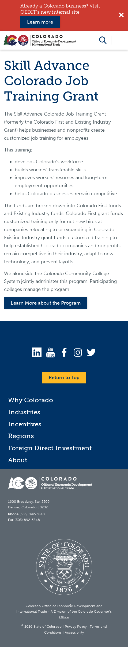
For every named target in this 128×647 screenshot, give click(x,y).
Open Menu (119, 40)
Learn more (40, 22)
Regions (21, 436)
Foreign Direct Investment (50, 448)
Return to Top (64, 377)
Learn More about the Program (46, 303)
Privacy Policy (75, 626)
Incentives (25, 424)
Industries (24, 412)
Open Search (102, 40)
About (17, 460)
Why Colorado (30, 400)
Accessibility (74, 632)
